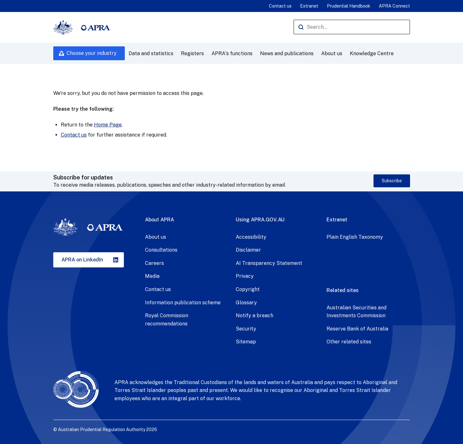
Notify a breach (254, 315)
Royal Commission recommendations (166, 320)
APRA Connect (394, 6)
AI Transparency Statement (269, 263)
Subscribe (392, 180)
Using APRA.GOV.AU (260, 220)
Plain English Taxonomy (355, 237)
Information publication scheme (183, 303)
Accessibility (251, 237)
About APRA (159, 220)
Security (246, 329)
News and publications (287, 53)
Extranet (309, 6)
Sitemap (246, 342)
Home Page (108, 125)
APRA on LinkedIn (82, 260)
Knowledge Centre (372, 53)
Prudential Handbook (348, 6)
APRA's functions (231, 53)
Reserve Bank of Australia (357, 329)
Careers (154, 263)
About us (331, 53)
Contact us (280, 6)
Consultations (161, 250)
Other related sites (349, 342)
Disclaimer (248, 250)
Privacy (245, 276)
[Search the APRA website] (351, 27)
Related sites (343, 290)
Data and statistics (151, 53)
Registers (192, 53)
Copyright (248, 289)
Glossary (246, 303)
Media (152, 276)
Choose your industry (92, 53)
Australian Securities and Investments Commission (356, 312)
